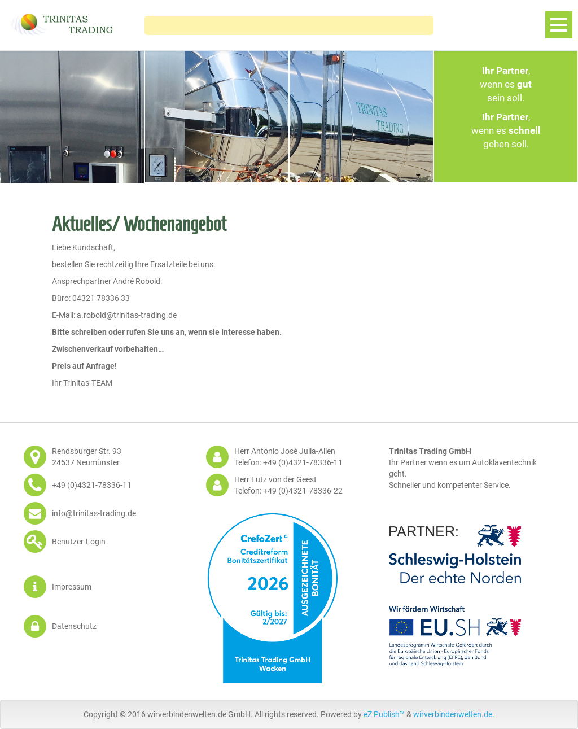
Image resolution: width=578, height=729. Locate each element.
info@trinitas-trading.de (94, 513)
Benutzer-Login (79, 541)
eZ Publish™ (384, 714)
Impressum (71, 586)
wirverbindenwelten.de (452, 714)
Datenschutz (74, 626)
